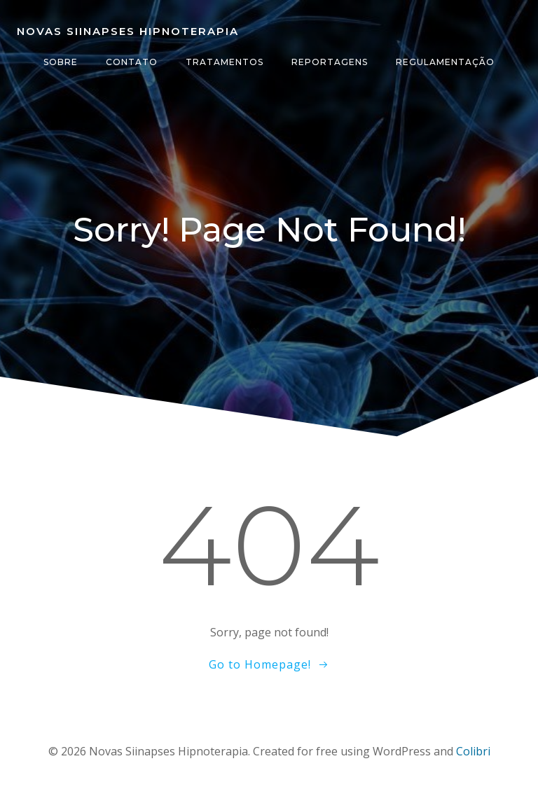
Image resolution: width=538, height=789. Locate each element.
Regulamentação (445, 62)
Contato (132, 62)
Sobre (60, 62)
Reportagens (329, 62)
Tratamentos (224, 62)
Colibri (473, 751)
